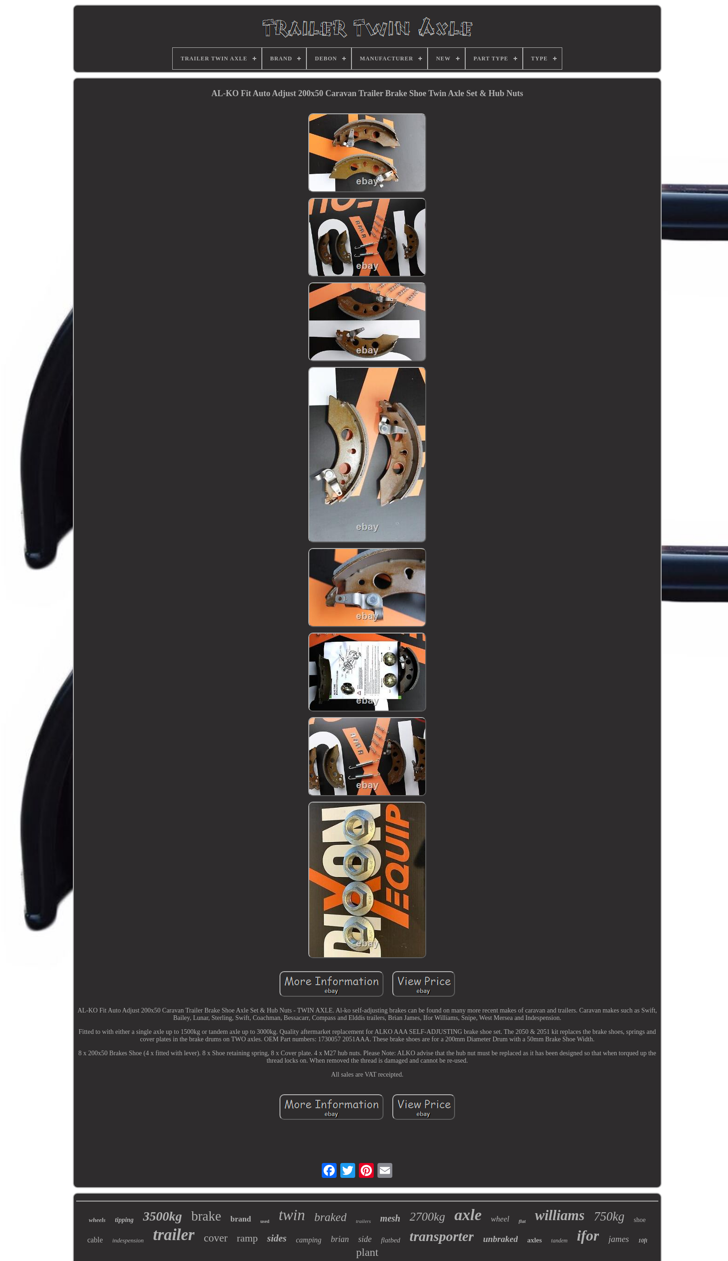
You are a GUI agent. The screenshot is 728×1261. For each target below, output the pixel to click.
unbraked (500, 1239)
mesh (390, 1218)
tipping (124, 1219)
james (618, 1239)
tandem (559, 1240)
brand (240, 1219)
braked (330, 1217)
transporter (442, 1236)
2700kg (427, 1216)
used (264, 1221)
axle (468, 1214)
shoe (640, 1219)
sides (276, 1238)
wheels (97, 1219)
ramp (247, 1238)
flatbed (390, 1240)
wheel (500, 1219)
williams (560, 1215)
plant (367, 1252)
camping (308, 1240)
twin (292, 1215)
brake (206, 1216)
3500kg (162, 1216)
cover (216, 1238)
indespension (128, 1240)
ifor (588, 1235)
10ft (642, 1240)
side (364, 1239)
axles (534, 1240)
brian (340, 1239)
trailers (363, 1221)
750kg (609, 1216)
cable (95, 1240)
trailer (174, 1235)
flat (522, 1221)
